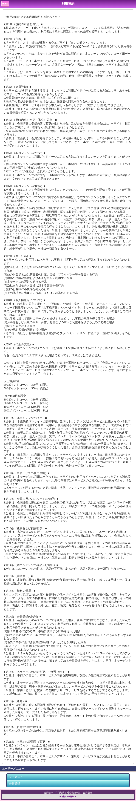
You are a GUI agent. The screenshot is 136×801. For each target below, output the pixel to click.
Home (5, 3)
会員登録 (14, 783)
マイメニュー (17, 776)
